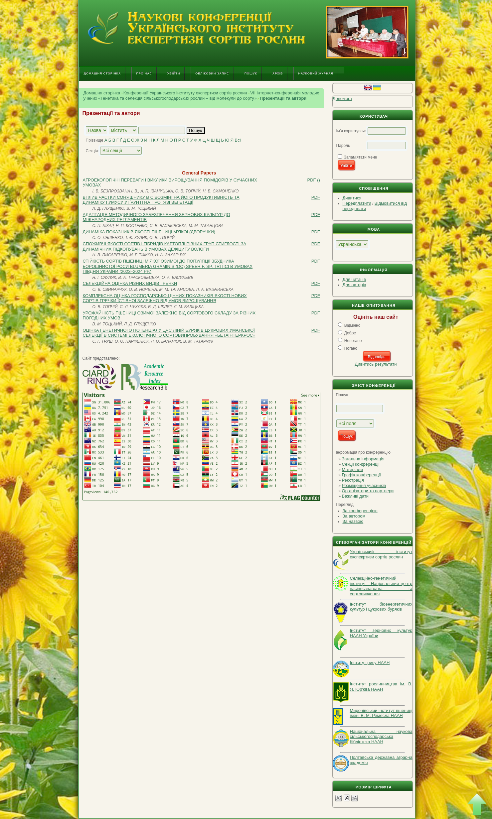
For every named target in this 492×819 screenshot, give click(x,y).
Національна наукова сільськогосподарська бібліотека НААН (381, 736)
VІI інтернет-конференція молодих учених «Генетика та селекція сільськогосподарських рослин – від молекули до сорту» (201, 95)
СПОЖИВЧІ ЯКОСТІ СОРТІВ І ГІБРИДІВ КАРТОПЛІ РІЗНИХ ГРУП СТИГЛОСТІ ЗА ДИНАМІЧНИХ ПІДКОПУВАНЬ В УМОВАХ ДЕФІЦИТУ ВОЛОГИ (164, 246)
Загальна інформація (363, 458)
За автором (354, 516)
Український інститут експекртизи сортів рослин (381, 554)
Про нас (144, 73)
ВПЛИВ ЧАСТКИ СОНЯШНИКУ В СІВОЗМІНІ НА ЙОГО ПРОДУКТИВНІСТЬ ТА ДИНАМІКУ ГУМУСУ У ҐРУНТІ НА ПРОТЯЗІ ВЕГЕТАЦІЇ (161, 200)
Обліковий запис (212, 73)
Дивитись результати (376, 364)
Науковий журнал (315, 73)
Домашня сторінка (102, 73)
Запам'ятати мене (360, 157)
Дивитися (352, 197)
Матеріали (352, 469)
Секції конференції (361, 464)
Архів (277, 73)
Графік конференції (361, 474)
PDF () (313, 179)
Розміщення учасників (364, 485)
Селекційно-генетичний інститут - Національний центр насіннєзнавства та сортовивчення (381, 586)
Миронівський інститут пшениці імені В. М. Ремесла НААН (381, 713)
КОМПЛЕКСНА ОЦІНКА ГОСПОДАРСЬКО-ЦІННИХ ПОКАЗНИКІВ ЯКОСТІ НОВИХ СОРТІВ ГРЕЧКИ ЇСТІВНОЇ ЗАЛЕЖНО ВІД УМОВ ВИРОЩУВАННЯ (165, 298)
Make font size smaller (338, 797)
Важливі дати (355, 496)
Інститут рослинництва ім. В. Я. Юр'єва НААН (381, 686)
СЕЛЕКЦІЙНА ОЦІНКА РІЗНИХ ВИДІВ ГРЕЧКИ (130, 283)
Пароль (343, 145)
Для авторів (354, 284)
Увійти (173, 73)
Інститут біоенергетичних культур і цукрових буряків (381, 607)
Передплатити (357, 203)
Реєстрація (353, 480)
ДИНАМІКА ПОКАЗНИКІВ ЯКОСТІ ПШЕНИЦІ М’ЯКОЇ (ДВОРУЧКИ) (149, 231)
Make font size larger (354, 797)
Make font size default (346, 797)
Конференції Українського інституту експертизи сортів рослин (185, 92)
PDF (315, 197)
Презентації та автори (283, 98)
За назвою (353, 521)
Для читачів (354, 279)
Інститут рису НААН (370, 662)
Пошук (251, 73)
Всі (238, 140)
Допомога (342, 98)
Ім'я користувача (351, 131)
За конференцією (360, 510)
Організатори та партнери (368, 490)
